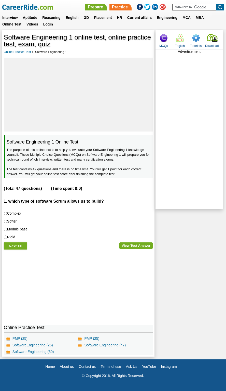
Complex (14, 213)
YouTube (149, 366)
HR (119, 18)
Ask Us (131, 366)
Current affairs (139, 18)
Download (212, 46)
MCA (186, 18)
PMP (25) (19, 338)
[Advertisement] (78, 94)
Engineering (167, 18)
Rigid (11, 237)
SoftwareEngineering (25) (32, 345)
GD (86, 18)
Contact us (87, 366)
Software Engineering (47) (105, 345)
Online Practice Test (17, 52)
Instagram (169, 366)
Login (48, 24)
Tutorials (196, 46)
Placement (103, 18)
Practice (120, 7)
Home (50, 366)
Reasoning (51, 18)
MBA (200, 18)
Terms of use (111, 366)
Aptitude (30, 18)
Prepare (95, 7)
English (72, 18)
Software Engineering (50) (33, 352)
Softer (12, 221)
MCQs (163, 46)
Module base (17, 229)
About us (67, 366)
